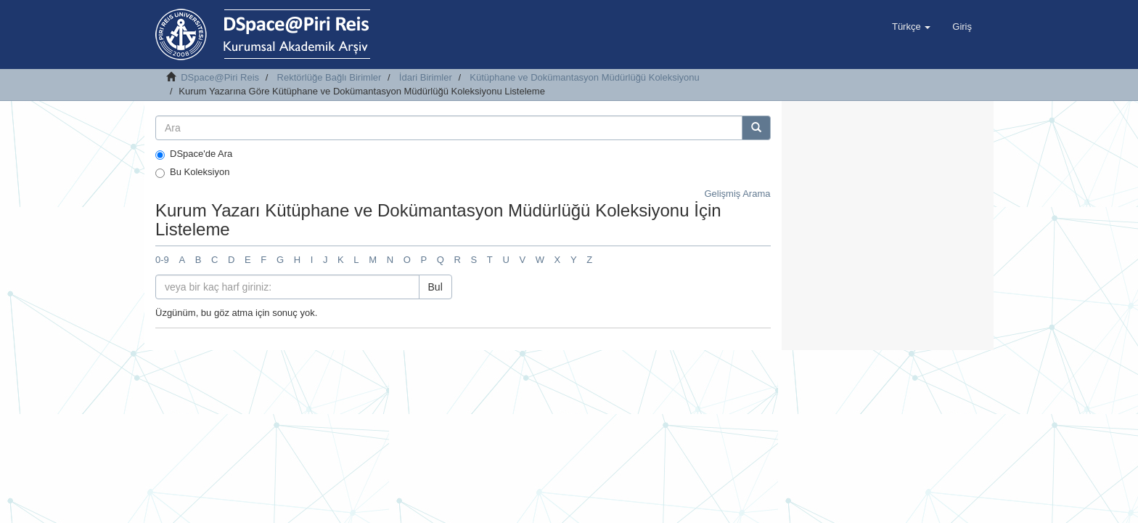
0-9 (162, 259)
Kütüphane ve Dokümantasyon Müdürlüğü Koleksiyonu (585, 77)
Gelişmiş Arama (737, 193)
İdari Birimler (425, 77)
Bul (435, 287)
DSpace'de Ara (193, 154)
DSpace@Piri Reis (220, 77)
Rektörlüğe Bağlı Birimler (329, 77)
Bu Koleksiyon (192, 172)
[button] (911, 27)
